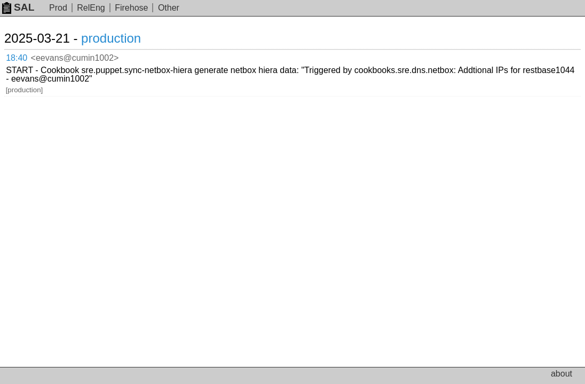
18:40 (27, 56)
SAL (18, 7)
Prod (58, 7)
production (124, 38)
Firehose (131, 7)
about (561, 373)
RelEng (91, 7)
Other (168, 7)
